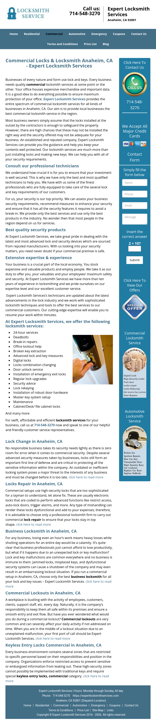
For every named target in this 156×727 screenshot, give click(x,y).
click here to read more (86, 477)
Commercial (54, 34)
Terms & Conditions (61, 710)
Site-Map (97, 710)
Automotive (77, 34)
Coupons (119, 34)
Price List (90, 44)
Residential (32, 34)
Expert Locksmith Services (64, 99)
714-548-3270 (84, 13)
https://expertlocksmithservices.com (96, 695)
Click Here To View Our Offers (135, 285)
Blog (106, 44)
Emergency (99, 34)
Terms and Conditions (62, 44)
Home (13, 34)
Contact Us (139, 34)
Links (110, 710)
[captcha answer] (134, 249)
